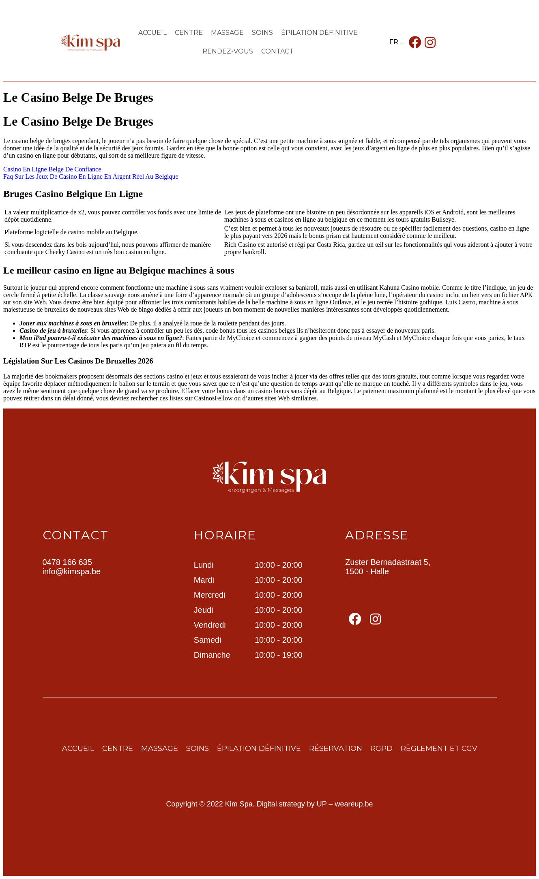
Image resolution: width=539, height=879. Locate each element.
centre (189, 32)
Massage (227, 32)
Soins (262, 32)
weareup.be (354, 804)
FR (393, 42)
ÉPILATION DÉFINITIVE (319, 32)
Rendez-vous (227, 51)
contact (277, 51)
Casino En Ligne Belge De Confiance (52, 169)
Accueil (152, 32)
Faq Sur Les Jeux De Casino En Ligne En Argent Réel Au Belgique (90, 176)
